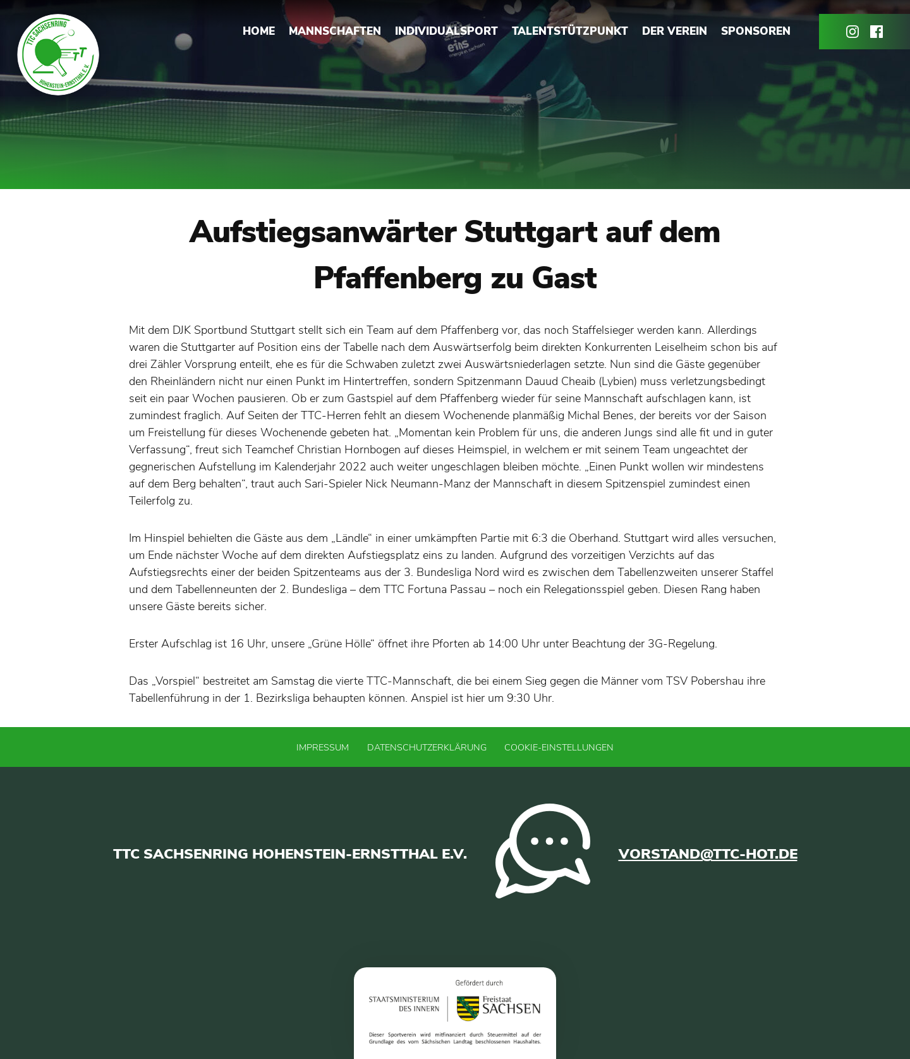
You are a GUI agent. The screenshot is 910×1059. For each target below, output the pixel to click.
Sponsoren (756, 31)
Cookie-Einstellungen (559, 747)
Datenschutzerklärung (427, 747)
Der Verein (674, 31)
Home (259, 31)
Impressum (322, 747)
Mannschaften (335, 31)
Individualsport (446, 31)
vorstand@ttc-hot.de (708, 854)
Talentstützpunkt (570, 31)
